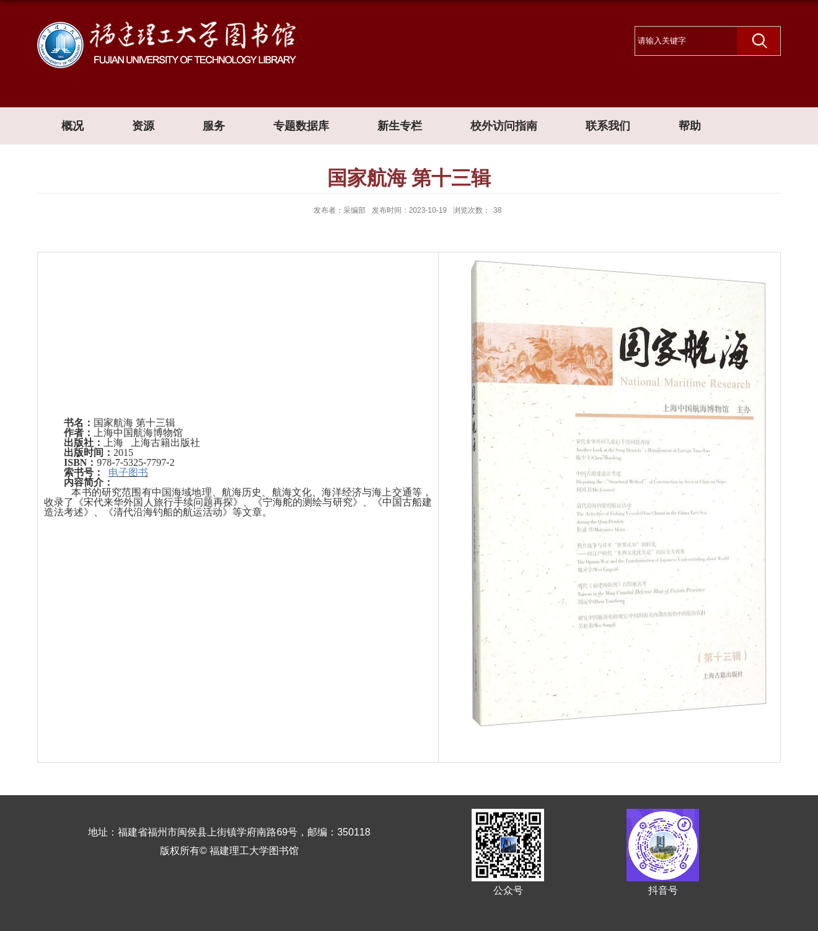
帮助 (690, 126)
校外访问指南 (503, 126)
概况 (72, 126)
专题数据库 (301, 126)
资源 (143, 126)
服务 (214, 126)
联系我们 (608, 126)
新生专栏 (399, 126)
